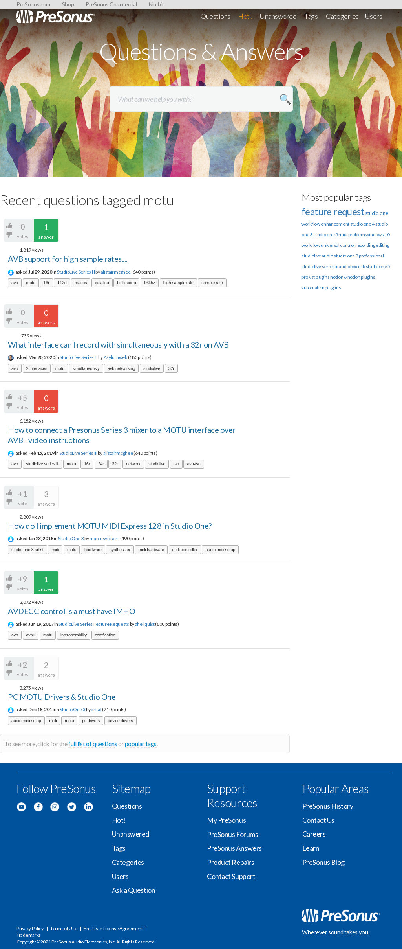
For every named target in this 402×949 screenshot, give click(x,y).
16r (46, 282)
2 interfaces (37, 368)
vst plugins (319, 277)
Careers (314, 833)
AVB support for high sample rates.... (67, 258)
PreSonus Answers (234, 848)
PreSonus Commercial (111, 4)
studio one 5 (325, 234)
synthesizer (120, 549)
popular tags (141, 743)
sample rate (212, 282)
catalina (102, 282)
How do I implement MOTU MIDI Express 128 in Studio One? (110, 525)
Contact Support (231, 876)
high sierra (126, 282)
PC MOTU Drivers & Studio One (61, 696)
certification (105, 635)
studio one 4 (362, 224)
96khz (149, 282)
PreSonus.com (33, 4)
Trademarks (28, 935)
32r (171, 368)
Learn (311, 848)
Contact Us (318, 820)
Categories (342, 16)
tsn (176, 464)
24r (101, 464)
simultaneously (86, 368)
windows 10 (377, 234)
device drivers (120, 720)
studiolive (151, 368)
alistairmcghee (116, 272)
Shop (68, 4)
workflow (311, 245)
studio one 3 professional (359, 256)
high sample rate (178, 282)
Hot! (245, 16)
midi (55, 549)
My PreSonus (226, 820)
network (133, 464)
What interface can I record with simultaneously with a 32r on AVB (118, 344)
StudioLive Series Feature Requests (93, 624)
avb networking (121, 368)
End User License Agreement (113, 928)
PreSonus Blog (323, 862)
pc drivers (91, 720)
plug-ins (333, 288)
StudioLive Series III (76, 272)
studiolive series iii (42, 464)
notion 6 (338, 277)
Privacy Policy (30, 928)
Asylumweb (115, 357)
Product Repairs (230, 862)
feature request (333, 211)
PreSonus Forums (232, 834)
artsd (96, 709)
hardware (93, 549)
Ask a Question (133, 890)
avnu (30, 635)
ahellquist (145, 624)
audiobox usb (352, 266)
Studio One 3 (71, 538)
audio (327, 256)
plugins (368, 277)
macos (81, 282)
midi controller (184, 549)
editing (382, 245)
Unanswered (278, 16)
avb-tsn (193, 464)
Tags (311, 16)
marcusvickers (104, 538)
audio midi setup (220, 549)
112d (61, 282)
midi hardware (151, 549)
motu (30, 282)
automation (313, 288)
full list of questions (92, 743)
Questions (215, 16)
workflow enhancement (325, 224)
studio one (376, 213)
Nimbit (156, 4)
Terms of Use (63, 928)
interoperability (73, 635)
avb (14, 282)
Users (373, 16)
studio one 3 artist (27, 549)
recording (365, 245)
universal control (337, 245)
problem (356, 234)
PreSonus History (327, 806)
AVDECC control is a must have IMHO (71, 611)
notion (353, 277)
